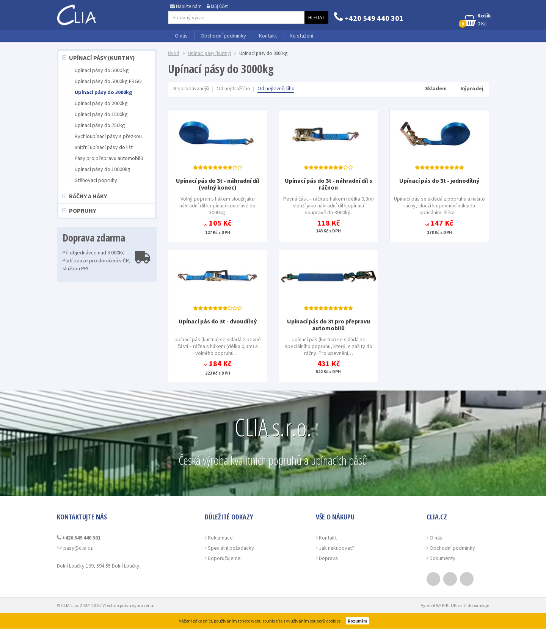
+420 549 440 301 (368, 18)
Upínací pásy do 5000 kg (102, 70)
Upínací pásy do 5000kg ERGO (108, 81)
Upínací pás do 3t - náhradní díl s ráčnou (328, 184)
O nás (181, 35)
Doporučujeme (224, 558)
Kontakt (268, 35)
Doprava (328, 558)
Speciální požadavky (231, 547)
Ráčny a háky (88, 196)
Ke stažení (301, 35)
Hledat (316, 17)
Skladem (436, 88)
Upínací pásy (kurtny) (102, 57)
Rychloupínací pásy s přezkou (108, 136)
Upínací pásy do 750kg (100, 125)
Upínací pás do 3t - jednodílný (439, 180)
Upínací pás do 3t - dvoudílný (218, 321)
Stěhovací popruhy (96, 180)
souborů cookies (325, 621)
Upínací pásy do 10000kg (102, 169)
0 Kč (475, 20)
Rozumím (357, 621)
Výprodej (472, 88)
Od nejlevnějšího (276, 88)
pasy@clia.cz (75, 547)
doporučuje (478, 605)
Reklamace (220, 537)
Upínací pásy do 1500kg (101, 114)
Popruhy (82, 210)
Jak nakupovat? (336, 547)
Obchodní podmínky (223, 35)
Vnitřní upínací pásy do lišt (104, 147)
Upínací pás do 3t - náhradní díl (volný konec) (217, 184)
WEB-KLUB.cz (449, 605)
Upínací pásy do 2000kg (101, 103)
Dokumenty (442, 558)
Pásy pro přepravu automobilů (109, 158)
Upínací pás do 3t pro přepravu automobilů (328, 324)
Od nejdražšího (233, 88)
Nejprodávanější (191, 88)
